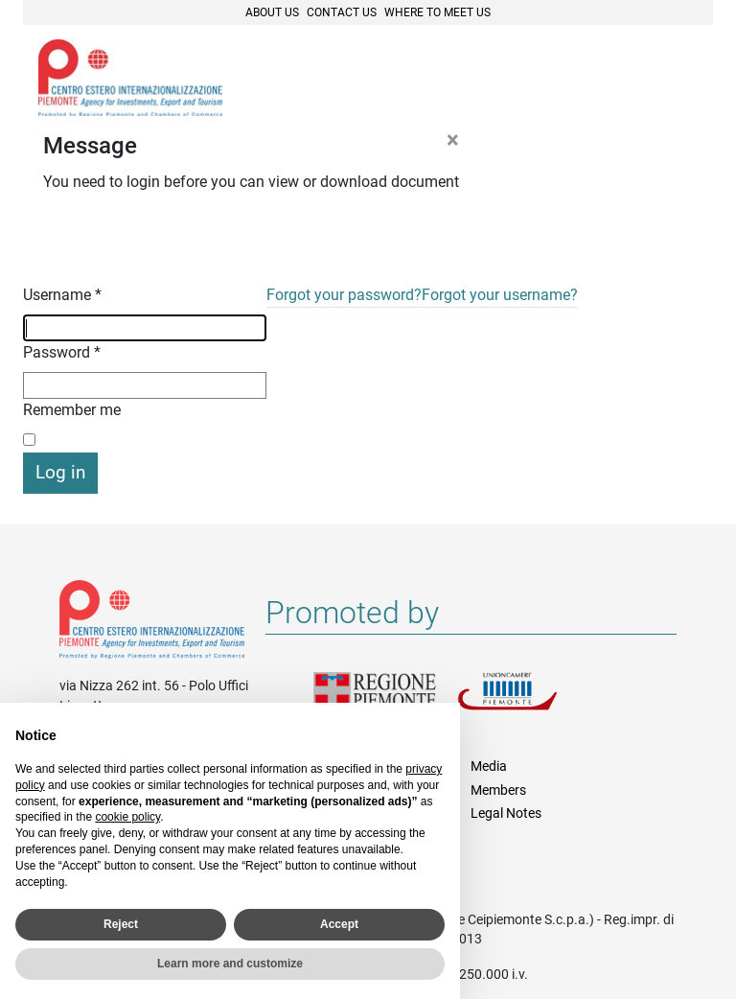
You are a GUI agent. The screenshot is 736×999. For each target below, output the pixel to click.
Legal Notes (506, 813)
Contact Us (342, 12)
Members (498, 790)
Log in (60, 472)
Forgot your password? (344, 295)
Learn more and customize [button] (230, 963)
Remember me (72, 410)
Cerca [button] (632, 79)
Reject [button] (121, 924)
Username (62, 295)
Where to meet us (437, 12)
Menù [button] (675, 79)
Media (489, 766)
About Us (272, 12)
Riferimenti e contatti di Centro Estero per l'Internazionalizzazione (151, 623)
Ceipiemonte (130, 77)
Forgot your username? (500, 295)
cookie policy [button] (127, 817)
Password (62, 352)
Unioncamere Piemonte (529, 702)
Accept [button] (339, 924)
